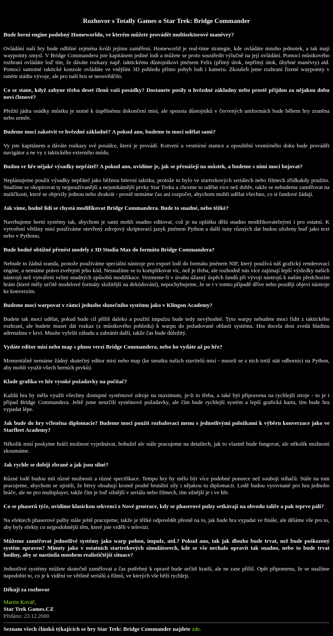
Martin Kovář (18, 602)
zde (196, 629)
